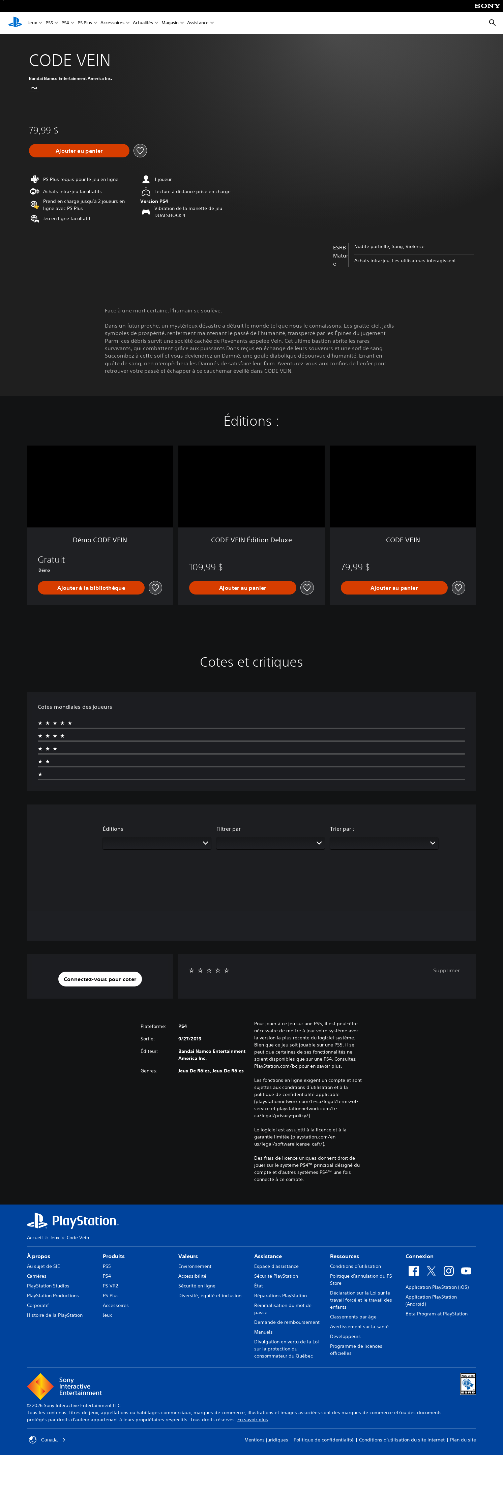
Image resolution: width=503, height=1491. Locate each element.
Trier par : (342, 828)
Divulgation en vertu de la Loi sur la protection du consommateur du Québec (286, 1349)
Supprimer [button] (446, 970)
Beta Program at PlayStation (437, 1314)
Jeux (32, 23)
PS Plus (85, 23)
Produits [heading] (114, 1256)
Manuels (263, 1332)
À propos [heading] (38, 1256)
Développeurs (345, 1336)
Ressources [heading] (344, 1256)
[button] (100, 979)
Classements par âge (353, 1317)
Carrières (37, 1276)
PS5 (49, 23)
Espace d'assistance (276, 1266)
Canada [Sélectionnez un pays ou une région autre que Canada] (47, 1440)
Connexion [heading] (420, 1256)
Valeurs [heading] (188, 1256)
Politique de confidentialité (324, 1440)
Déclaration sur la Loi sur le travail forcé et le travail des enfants (361, 1300)
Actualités (143, 23)
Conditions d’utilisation (355, 1266)
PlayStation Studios (48, 1286)
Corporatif (38, 1305)
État (258, 1286)
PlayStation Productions (53, 1295)
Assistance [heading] (268, 1256)
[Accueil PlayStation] (15, 23)
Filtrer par (228, 828)
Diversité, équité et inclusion (209, 1295)
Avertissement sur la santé (359, 1326)
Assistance (198, 23)
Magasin (170, 23)
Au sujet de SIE (43, 1266)
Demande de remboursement (287, 1322)
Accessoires (112, 23)
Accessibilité (192, 1276)
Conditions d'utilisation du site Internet (402, 1440)
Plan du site (463, 1440)
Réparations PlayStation (280, 1295)
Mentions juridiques (266, 1440)
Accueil (35, 1238)
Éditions (113, 828)
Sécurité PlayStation (276, 1276)
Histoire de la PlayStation (55, 1315)
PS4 (65, 23)
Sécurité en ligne (196, 1286)
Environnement (194, 1266)
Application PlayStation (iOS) (437, 1287)
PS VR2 (110, 1286)
